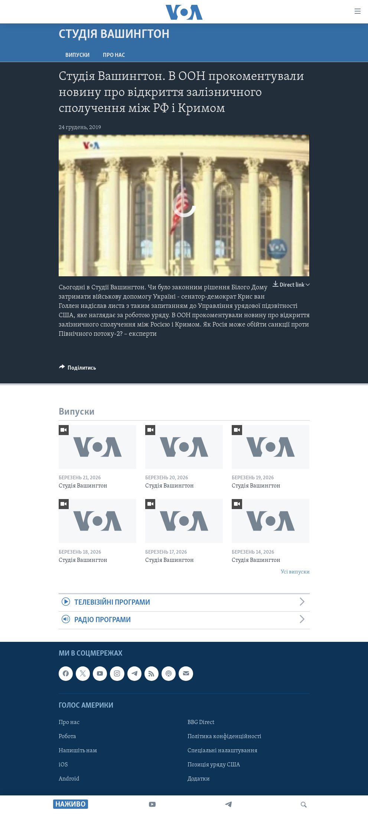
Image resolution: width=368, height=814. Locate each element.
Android (69, 779)
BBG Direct (201, 722)
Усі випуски (295, 572)
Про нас (114, 55)
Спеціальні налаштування (222, 751)
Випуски (77, 55)
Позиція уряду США (214, 765)
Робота (67, 737)
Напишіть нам (78, 751)
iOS (63, 765)
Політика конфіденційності (224, 737)
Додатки (199, 779)
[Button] (78, 370)
